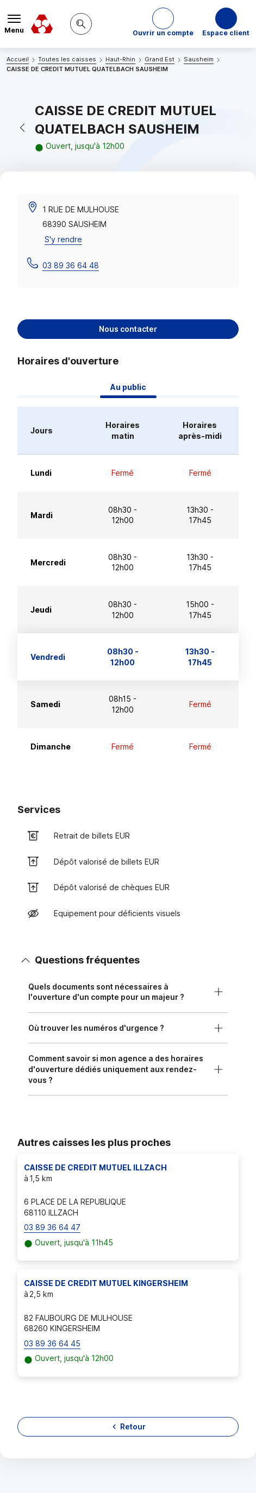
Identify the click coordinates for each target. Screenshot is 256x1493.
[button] (163, 24)
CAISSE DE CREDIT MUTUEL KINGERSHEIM (106, 1283)
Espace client (225, 33)
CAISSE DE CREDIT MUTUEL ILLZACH (95, 1167)
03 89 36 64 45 (52, 1343)
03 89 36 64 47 (52, 1227)
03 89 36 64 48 (70, 265)
